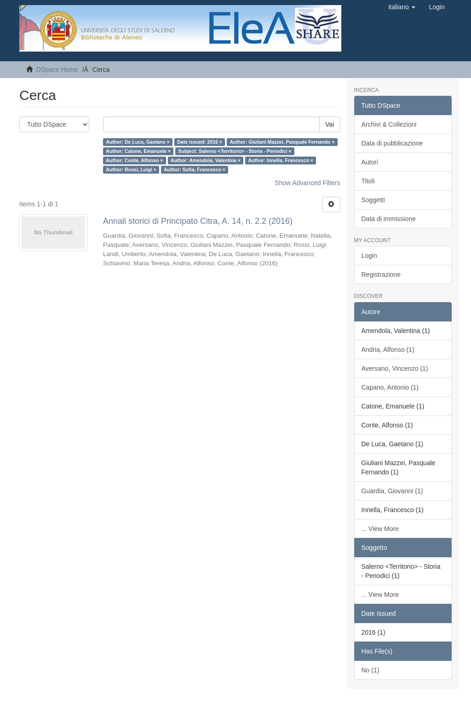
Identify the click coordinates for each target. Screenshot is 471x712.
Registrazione (381, 274)
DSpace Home (57, 69)
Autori (370, 162)
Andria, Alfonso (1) (388, 349)
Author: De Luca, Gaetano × (138, 142)
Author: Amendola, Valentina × (206, 160)
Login (369, 255)
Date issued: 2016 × (199, 142)
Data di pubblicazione (392, 143)
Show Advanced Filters (307, 183)
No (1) (370, 670)
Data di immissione (389, 218)
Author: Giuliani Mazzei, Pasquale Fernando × (282, 142)
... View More (380, 528)
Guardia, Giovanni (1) (392, 491)
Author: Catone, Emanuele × (138, 151)
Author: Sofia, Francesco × (194, 169)
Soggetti (373, 200)
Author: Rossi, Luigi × (131, 169)
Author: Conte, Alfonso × (134, 160)
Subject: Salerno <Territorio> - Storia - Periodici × (235, 151)
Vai (329, 124)
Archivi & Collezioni (389, 124)
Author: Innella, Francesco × (280, 160)
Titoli (368, 181)
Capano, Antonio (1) (390, 387)
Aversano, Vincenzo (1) (395, 368)
